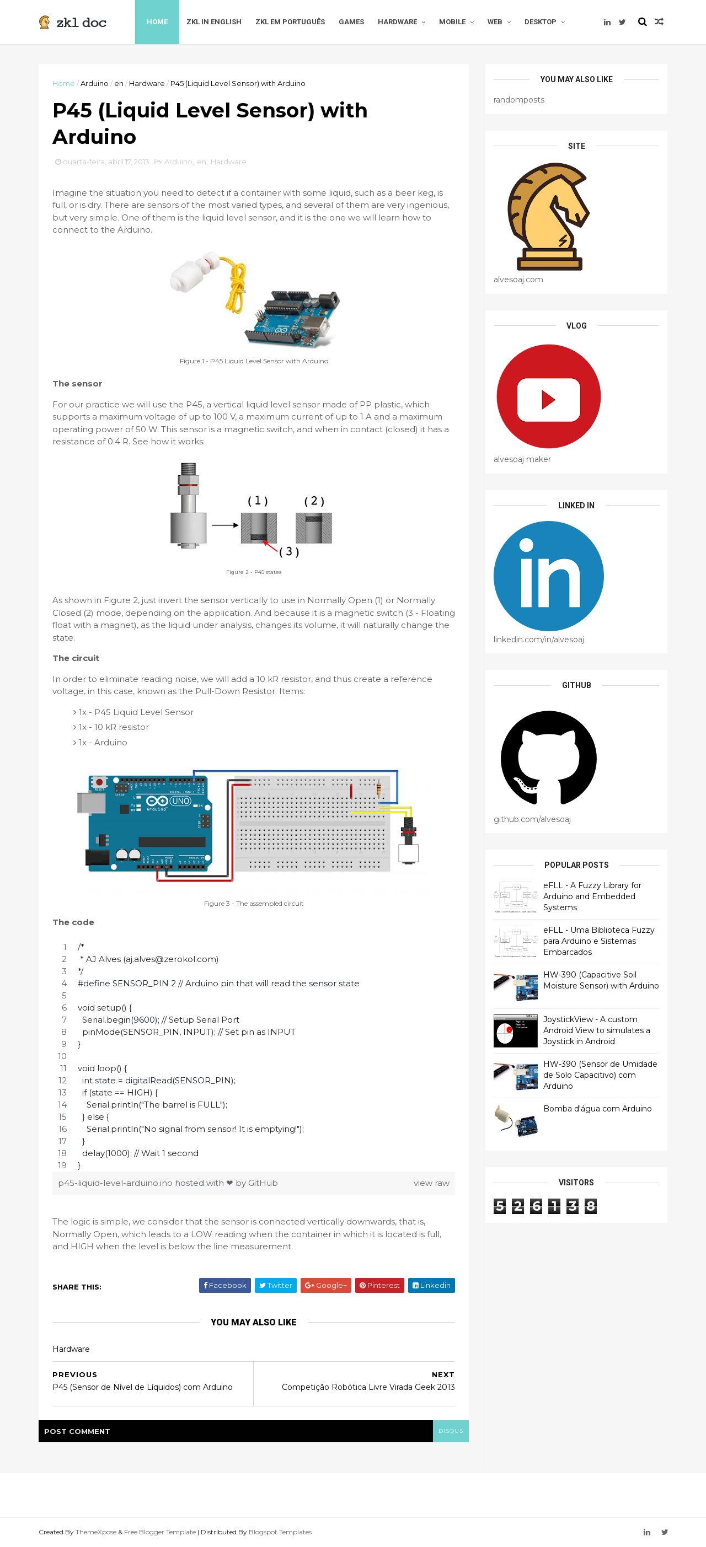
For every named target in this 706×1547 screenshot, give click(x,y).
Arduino (95, 83)
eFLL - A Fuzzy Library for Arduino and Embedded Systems (592, 896)
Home (157, 22)
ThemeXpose (96, 1532)
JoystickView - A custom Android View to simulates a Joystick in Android (596, 1030)
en (119, 83)
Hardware (397, 22)
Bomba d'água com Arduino (597, 1109)
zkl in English (214, 22)
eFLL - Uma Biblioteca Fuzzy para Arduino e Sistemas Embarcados (599, 941)
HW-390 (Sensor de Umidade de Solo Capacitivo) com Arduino (600, 1075)
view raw (432, 1183)
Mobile (452, 22)
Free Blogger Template (160, 1532)
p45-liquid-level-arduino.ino (116, 1183)
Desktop (541, 22)
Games (351, 22)
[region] (253, 1056)
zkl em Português (290, 22)
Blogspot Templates (280, 1532)
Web (495, 22)
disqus (450, 1431)
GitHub (263, 1183)
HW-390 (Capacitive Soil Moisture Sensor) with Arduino (601, 980)
